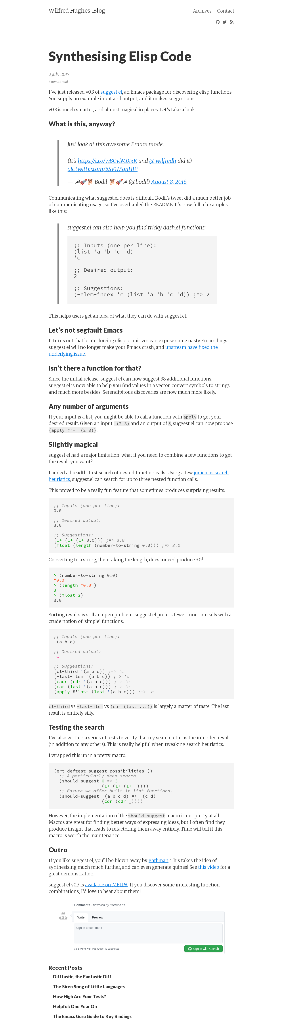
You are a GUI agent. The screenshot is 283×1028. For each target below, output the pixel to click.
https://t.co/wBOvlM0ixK (107, 160)
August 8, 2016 (169, 181)
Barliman (158, 860)
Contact (225, 11)
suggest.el (111, 92)
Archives (202, 11)
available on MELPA (106, 885)
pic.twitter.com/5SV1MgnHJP (102, 168)
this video (208, 867)
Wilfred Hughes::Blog (77, 10)
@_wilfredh (162, 160)
